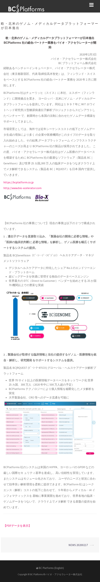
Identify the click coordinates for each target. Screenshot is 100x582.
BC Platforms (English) (51, 568)
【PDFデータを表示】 (17, 525)
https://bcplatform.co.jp (18, 182)
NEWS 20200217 (78, 545)
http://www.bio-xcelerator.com (22, 188)
